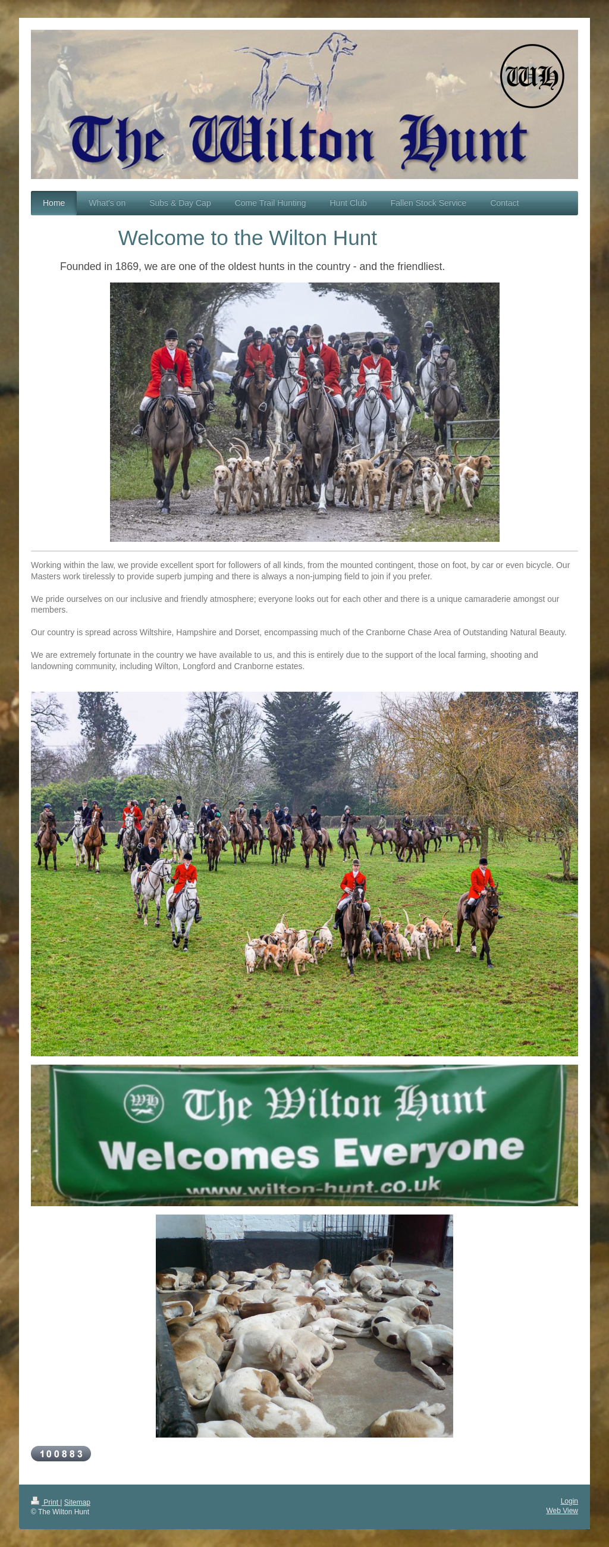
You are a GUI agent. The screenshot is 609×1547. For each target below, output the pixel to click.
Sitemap (77, 1502)
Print (45, 1502)
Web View (562, 1511)
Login (569, 1501)
